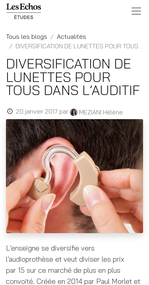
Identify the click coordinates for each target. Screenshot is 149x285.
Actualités (71, 36)
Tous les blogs (26, 36)
